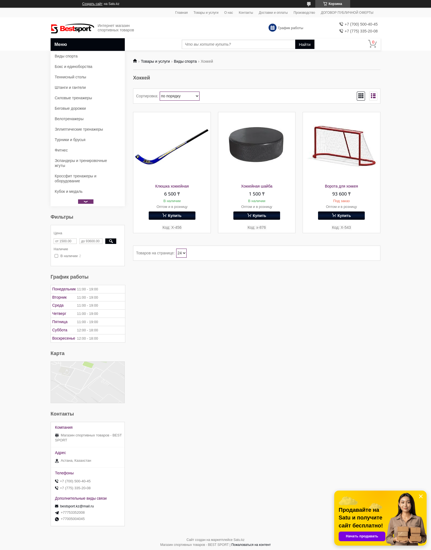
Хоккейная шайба (256, 186)
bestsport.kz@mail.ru (77, 506)
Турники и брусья (70, 140)
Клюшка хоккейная (172, 186)
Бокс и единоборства (73, 66)
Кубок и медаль (68, 191)
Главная (181, 13)
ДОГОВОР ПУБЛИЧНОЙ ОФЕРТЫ (347, 13)
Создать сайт (92, 4)
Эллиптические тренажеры (79, 129)
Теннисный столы (70, 77)
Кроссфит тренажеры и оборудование (75, 178)
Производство (304, 13)
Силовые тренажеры (73, 98)
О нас (228, 13)
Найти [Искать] (305, 44)
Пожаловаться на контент (251, 545)
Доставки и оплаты (273, 13)
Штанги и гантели (70, 87)
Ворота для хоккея (341, 186)
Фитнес (61, 150)
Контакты (246, 13)
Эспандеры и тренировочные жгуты (81, 163)
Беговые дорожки (70, 108)
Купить (174, 215)
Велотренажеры (69, 119)
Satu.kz (238, 540)
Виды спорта (185, 61)
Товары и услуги (206, 13)
